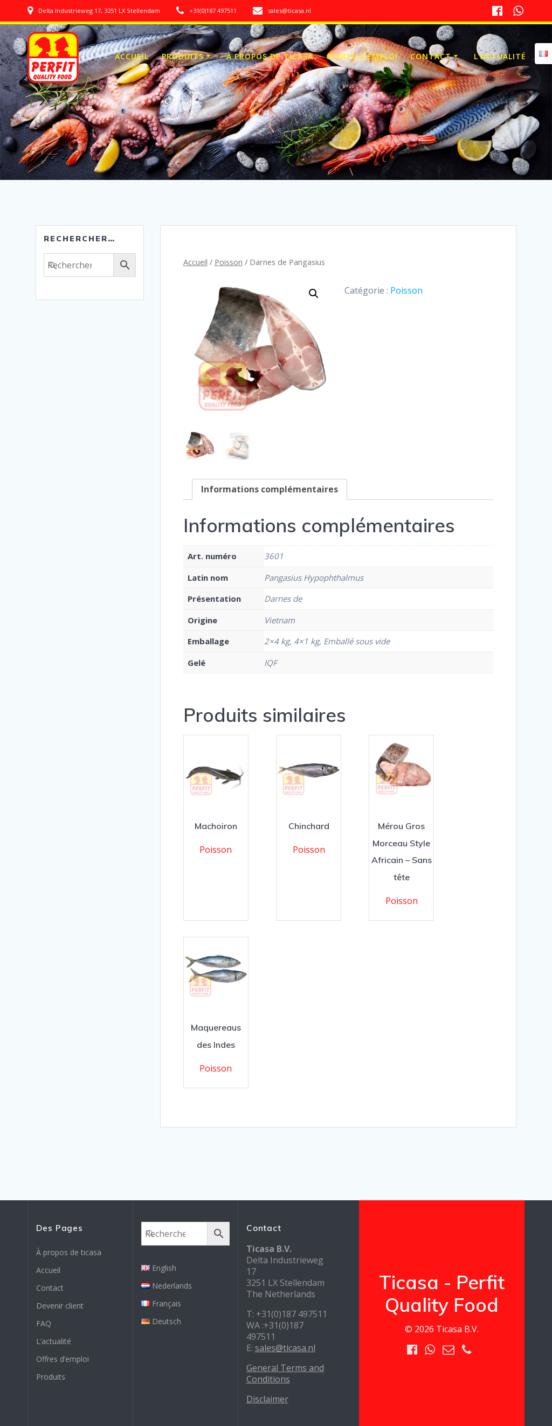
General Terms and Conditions (285, 1373)
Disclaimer (267, 1399)
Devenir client (60, 1305)
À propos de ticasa (269, 56)
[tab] (269, 489)
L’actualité (500, 56)
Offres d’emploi (362, 56)
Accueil (132, 56)
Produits (183, 56)
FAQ (43, 1323)
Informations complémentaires (269, 489)
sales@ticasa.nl (285, 1348)
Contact (430, 56)
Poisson (229, 261)
